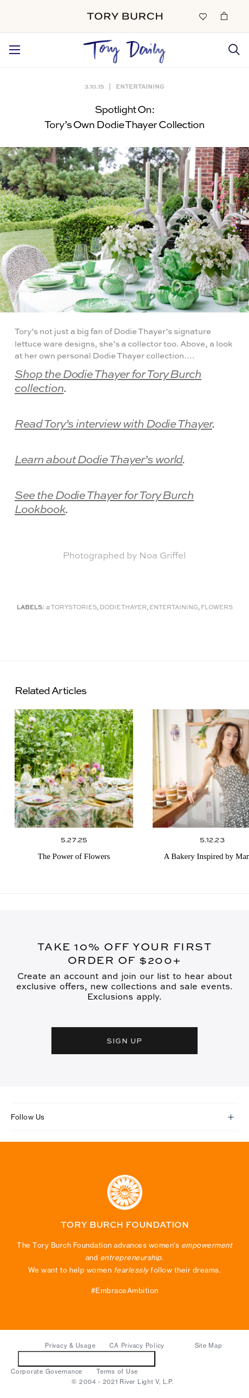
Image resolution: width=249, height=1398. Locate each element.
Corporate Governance (46, 1371)
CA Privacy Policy (137, 1345)
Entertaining (140, 86)
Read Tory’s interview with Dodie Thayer (113, 424)
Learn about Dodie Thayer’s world (98, 460)
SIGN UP (124, 1041)
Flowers (217, 608)
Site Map (208, 1345)
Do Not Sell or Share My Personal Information (87, 1358)
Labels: (30, 608)
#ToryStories (71, 608)
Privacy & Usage (70, 1345)
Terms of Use (117, 1371)
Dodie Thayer (123, 608)
